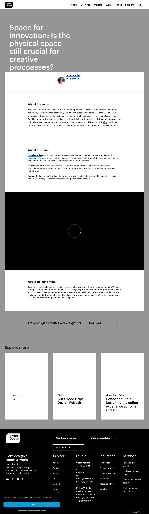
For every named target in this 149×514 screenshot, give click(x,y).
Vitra (105, 122)
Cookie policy (22, 510)
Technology (105, 463)
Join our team (63, 447)
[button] (59, 492)
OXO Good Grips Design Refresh (71, 400)
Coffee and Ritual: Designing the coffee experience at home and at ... (122, 404)
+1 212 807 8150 (83, 501)
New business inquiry (67, 437)
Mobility (103, 489)
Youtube (18, 479)
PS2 (12, 399)
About (74, 4)
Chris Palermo (34, 165)
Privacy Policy (137, 512)
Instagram (13, 479)
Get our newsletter (101, 437)
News (55, 489)
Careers (56, 484)
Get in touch (95, 323)
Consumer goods (107, 468)
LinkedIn (7, 479)
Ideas (119, 4)
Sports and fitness (108, 484)
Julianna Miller (73, 75)
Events (109, 4)
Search (140, 5)
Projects (97, 4)
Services (85, 4)
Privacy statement (34, 510)
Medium (23, 479)
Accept (32, 504)
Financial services (108, 473)
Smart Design (9, 5)
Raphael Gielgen (35, 176)
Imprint (43, 510)
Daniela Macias (35, 155)
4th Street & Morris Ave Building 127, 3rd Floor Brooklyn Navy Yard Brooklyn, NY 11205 (85, 472)
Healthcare (105, 478)
